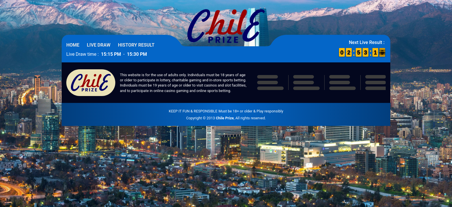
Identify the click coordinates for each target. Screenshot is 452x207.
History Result (136, 45)
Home (72, 45)
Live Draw (98, 45)
